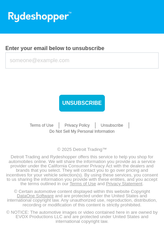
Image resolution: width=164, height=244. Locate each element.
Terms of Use (41, 125)
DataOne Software (35, 195)
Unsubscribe (81, 103)
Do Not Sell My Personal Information (82, 131)
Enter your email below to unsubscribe (54, 48)
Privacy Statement (124, 183)
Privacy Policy (77, 125)
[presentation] (56, 82)
